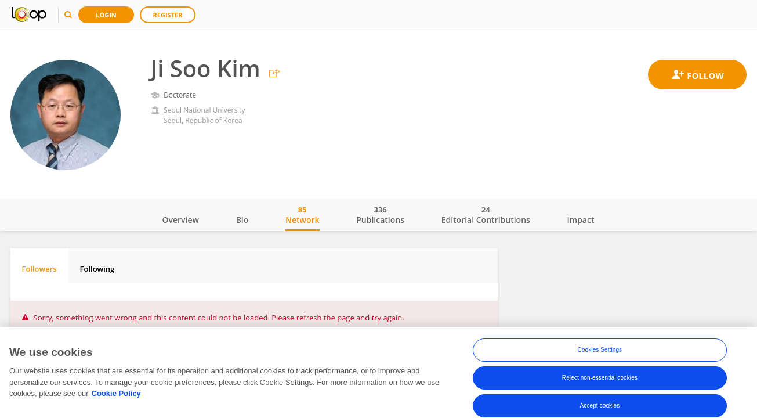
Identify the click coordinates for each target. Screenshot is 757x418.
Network (302, 214)
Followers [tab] (39, 269)
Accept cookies (600, 405)
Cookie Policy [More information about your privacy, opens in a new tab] (116, 393)
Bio (242, 219)
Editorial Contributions (485, 214)
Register (168, 14)
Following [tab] (97, 269)
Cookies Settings (600, 350)
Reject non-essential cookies (600, 377)
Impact (581, 219)
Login (106, 14)
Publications (380, 214)
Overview (180, 219)
